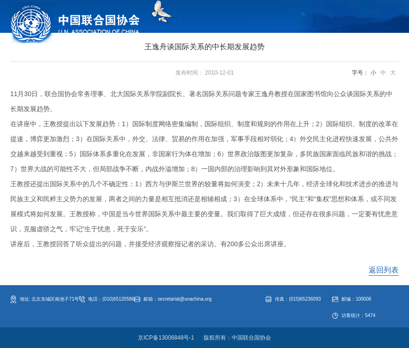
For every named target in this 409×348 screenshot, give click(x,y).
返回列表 (384, 270)
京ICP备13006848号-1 (166, 337)
